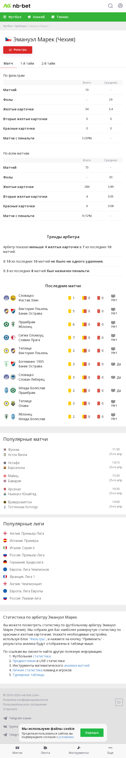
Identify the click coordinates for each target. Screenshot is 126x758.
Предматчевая (24, 661)
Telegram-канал (17, 718)
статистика (42, 656)
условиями (66, 737)
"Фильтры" (37, 639)
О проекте (10, 709)
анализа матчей (76, 665)
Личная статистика (28, 670)
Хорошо (92, 732)
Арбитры (20, 26)
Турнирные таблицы (28, 674)
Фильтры (18, 50)
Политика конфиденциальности (25, 700)
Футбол (8, 26)
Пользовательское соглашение (25, 704)
